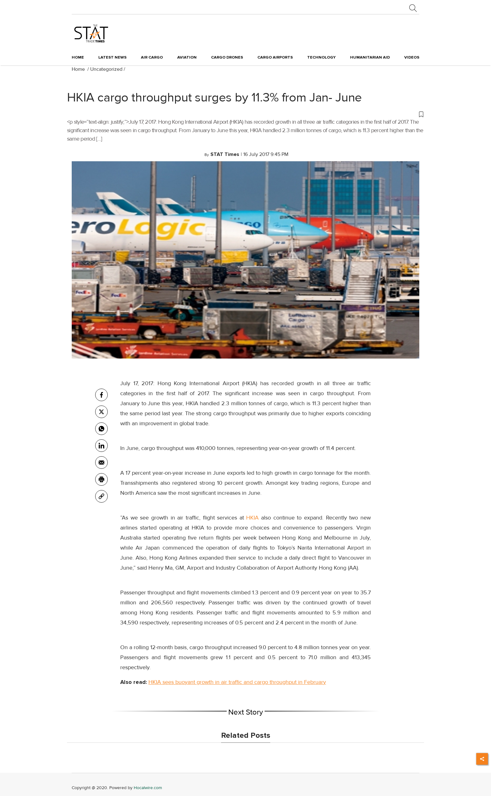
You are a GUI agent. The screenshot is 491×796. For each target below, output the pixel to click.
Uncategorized (106, 69)
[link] (101, 496)
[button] (245, 114)
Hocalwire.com (148, 787)
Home (78, 57)
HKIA (252, 517)
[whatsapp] (101, 428)
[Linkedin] (101, 445)
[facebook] (101, 395)
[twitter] (101, 412)
